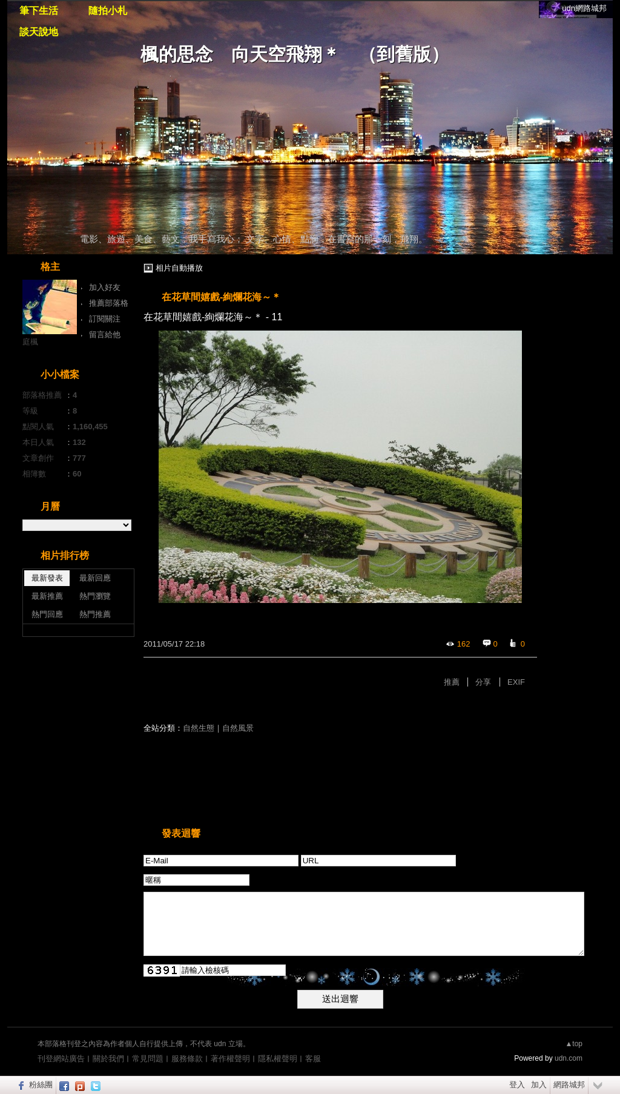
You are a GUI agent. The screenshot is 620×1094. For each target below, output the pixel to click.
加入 (539, 1084)
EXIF (516, 682)
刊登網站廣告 (61, 1058)
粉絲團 (41, 1084)
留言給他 (104, 334)
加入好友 (104, 287)
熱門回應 (47, 614)
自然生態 (198, 728)
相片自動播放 (179, 267)
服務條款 (187, 1058)
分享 (483, 682)
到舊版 (404, 54)
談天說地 (38, 32)
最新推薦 (47, 596)
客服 (313, 1058)
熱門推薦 (95, 614)
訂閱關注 (104, 318)
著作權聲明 (230, 1058)
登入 (517, 1084)
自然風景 (238, 728)
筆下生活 (38, 10)
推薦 (452, 682)
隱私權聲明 (277, 1058)
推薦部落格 (108, 303)
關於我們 (108, 1058)
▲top (573, 1044)
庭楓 (30, 341)
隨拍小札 (107, 10)
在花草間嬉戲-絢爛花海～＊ (221, 297)
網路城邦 (569, 1084)
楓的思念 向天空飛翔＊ (240, 54)
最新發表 (47, 577)
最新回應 (95, 577)
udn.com (568, 1058)
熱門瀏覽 (95, 596)
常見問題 (147, 1058)
